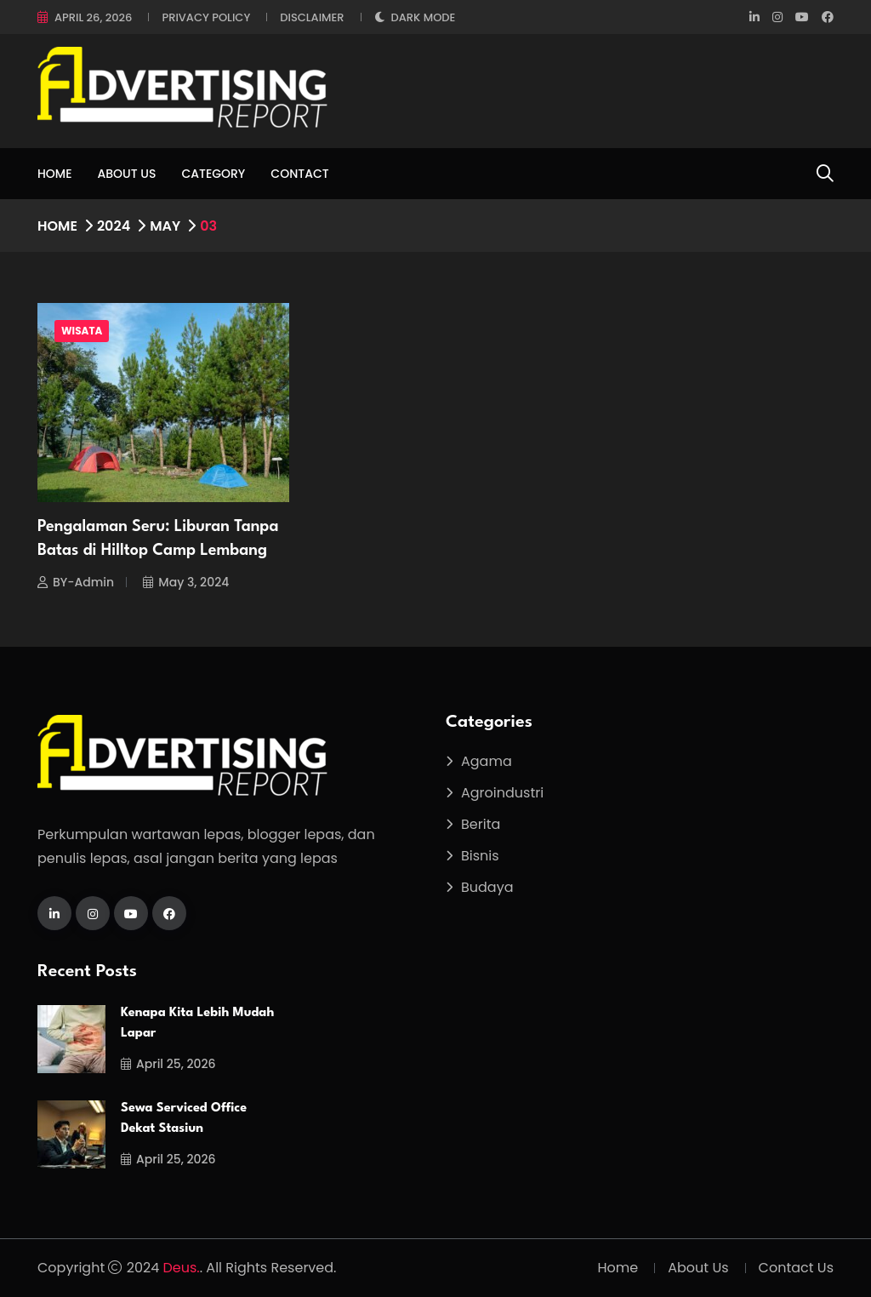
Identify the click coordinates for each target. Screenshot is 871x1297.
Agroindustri (502, 793)
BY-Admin (75, 582)
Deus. (181, 1267)
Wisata (81, 330)
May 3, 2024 (186, 582)
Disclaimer (312, 17)
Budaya (487, 887)
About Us (127, 173)
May (165, 226)
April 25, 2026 (168, 1063)
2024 (113, 226)
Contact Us (796, 1267)
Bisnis (480, 856)
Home (54, 173)
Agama (486, 761)
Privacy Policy (206, 17)
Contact (299, 173)
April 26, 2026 (93, 17)
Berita (480, 824)
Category (213, 173)
